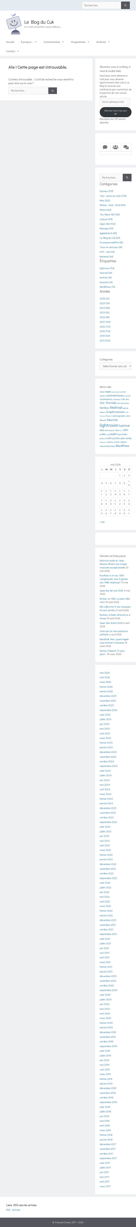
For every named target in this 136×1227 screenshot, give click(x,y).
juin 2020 (105, 1004)
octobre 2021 (106, 929)
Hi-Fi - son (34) (107, 251)
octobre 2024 (107, 761)
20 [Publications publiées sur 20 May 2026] (111, 502)
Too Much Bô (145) (110, 214)
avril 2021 (105, 957)
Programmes (82, 42)
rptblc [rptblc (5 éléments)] (122, 438)
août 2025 (105, 714)
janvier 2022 (106, 915)
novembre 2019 (108, 1036)
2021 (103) (105, 321)
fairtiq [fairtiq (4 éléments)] (126, 403)
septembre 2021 (108, 934)
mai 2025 (105, 728)
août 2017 (105, 1162)
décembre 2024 (108, 752)
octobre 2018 (106, 1097)
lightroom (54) (107, 268)
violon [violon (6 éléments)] (117, 441)
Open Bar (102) (108, 223)
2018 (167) (105, 335)
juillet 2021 (105, 943)
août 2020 (105, 994)
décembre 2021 (108, 920)
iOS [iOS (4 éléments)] (126, 412)
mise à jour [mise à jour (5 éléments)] (109, 430)
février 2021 (106, 966)
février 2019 (106, 1078)
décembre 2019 (108, 1032)
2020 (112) (105, 326)
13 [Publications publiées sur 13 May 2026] (110, 492)
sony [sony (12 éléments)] (129, 438)
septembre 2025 (108, 710)
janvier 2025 (106, 747)
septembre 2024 (108, 766)
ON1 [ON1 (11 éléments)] (125, 430)
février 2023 (106, 854)
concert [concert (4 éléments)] (127, 396)
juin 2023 (104, 836)
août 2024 (105, 770)
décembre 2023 (108, 808)
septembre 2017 (108, 1158)
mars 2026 (105, 681)
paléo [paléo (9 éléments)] (103, 434)
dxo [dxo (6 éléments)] (127, 399)
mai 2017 (104, 1176)
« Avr (102, 521)
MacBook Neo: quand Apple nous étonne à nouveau (114, 641)
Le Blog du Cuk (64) (110, 237)
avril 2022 (105, 901)
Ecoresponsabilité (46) (111, 242)
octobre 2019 (106, 1041)
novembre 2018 (108, 1092)
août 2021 (105, 938)
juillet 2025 (105, 719)
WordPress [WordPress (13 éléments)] (122, 446)
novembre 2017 (107, 1148)
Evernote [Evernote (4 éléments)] (120, 403)
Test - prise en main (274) (113, 195)
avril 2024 (105, 789)
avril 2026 (105, 677)
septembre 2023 (108, 822)
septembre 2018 (108, 1102)
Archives (105, 42)
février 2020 (106, 1022)
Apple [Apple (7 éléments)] (108, 391)
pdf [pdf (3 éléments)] (108, 434)
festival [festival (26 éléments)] (116, 407)
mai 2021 (104, 952)
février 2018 (106, 1134)
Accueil (10, 42)
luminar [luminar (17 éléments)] (124, 425)
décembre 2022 (108, 864)
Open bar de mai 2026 (111, 590)
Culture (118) (106, 219)
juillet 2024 (106, 775)
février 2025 (106, 742)
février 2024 (106, 798)
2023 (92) (104, 312)
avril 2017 (104, 1181)
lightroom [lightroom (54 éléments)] (109, 425)
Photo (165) (105, 209)
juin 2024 (105, 780)
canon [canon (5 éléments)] (102, 395)
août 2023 (105, 826)
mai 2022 (105, 896)
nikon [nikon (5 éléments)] (117, 430)
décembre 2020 (108, 976)
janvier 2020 (106, 1027)
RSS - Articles (13, 1209)
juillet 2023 (105, 831)
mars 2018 (105, 1130)
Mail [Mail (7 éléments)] (102, 430)
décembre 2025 (108, 695)
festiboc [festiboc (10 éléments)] (104, 408)
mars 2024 (105, 794)
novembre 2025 (108, 700)
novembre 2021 (108, 924)
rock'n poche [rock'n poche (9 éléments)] (112, 438)
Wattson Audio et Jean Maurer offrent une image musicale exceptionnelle (113, 564)
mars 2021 (105, 962)
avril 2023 (105, 845)
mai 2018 (104, 1120)
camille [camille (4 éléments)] (123, 392)
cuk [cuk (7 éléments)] (123, 399)
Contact (14, 51)
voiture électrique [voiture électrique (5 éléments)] (107, 446)
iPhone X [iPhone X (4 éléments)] (108, 416)
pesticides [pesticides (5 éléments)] (122, 434)
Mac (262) (105, 200)
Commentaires (56, 42)
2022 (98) (105, 317)
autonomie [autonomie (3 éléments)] (115, 392)
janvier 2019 (106, 1083)
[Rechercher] (125, 5)
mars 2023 (105, 850)
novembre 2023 (108, 812)
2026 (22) (104, 298)
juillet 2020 (106, 999)
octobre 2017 (106, 1153)
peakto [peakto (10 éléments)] (114, 434)
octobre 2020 (107, 985)
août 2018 (105, 1106)
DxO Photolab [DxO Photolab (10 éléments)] (108, 403)
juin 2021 (104, 948)
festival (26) (106, 272)
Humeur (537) (106, 191)
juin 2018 (104, 1116)
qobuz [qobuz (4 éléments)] (102, 438)
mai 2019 (104, 1064)
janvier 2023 (106, 859)
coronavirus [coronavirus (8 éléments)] (106, 399)
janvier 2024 (106, 803)
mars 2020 (105, 1018)
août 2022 (105, 882)
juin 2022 (104, 892)
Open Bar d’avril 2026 (111, 622)
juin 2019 (104, 1060)
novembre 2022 (108, 868)
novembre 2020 (108, 980)
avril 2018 (105, 1125)
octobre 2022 (107, 873)
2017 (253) (105, 340)
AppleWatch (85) (108, 233)
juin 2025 (104, 724)
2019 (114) (105, 331)
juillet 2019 (105, 1055)
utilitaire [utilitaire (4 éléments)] (110, 442)
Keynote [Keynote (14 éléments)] (112, 420)
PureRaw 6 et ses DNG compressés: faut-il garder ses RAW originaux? (114, 579)
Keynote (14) (106, 282)
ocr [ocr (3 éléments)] (121, 430)
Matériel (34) (106, 256)
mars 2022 (105, 906)
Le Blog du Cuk (39, 22)
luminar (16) (106, 277)
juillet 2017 (105, 1167)
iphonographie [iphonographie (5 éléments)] (119, 415)
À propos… (30, 42)
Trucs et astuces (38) (111, 247)
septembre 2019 (108, 1046)
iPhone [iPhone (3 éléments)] (102, 416)
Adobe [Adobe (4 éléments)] (102, 392)
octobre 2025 (107, 705)
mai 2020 (105, 1008)
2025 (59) (105, 303)
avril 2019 (105, 1069)
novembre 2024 (108, 756)
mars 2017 (105, 1186)
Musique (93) (106, 228)
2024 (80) (105, 307)
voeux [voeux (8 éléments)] (123, 441)
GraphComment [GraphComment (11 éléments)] (115, 412)
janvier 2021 (106, 971)
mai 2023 (105, 840)
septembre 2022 (108, 878)
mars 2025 (105, 738)
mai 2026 (105, 672)
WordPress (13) (107, 286)
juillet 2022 (105, 887)
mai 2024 (105, 784)
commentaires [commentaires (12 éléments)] (115, 395)
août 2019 (105, 1050)
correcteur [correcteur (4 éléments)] (117, 399)
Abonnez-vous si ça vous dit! (115, 112)
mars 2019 (105, 1074)
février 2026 (106, 686)
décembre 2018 (108, 1088)
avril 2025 (105, 733)
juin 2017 (104, 1172)
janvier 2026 (106, 691)
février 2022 (106, 910)
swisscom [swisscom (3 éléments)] (103, 442)
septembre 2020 (108, 990)
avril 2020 (105, 1013)
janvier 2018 (106, 1139)
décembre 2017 (108, 1144)
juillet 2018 (105, 1111)
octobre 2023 (107, 817)
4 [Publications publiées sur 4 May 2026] (102, 483)
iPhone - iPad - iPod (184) (113, 205)
